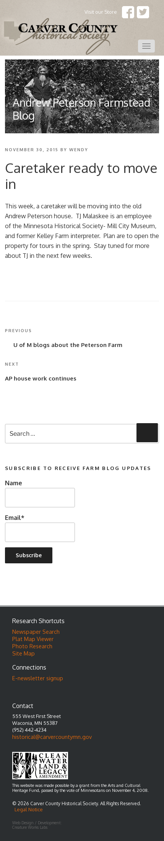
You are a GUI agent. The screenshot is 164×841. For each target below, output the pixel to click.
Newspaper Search (36, 631)
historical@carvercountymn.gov (52, 736)
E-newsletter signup (37, 678)
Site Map (23, 653)
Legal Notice (29, 809)
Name (40, 493)
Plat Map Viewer (33, 638)
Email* (40, 528)
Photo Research (32, 646)
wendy (78, 149)
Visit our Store (100, 12)
